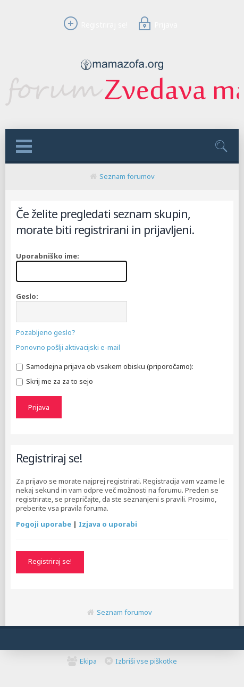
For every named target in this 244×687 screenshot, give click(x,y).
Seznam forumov (127, 176)
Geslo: (27, 296)
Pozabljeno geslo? (45, 332)
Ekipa (88, 661)
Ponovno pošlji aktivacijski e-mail (68, 347)
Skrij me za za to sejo (54, 381)
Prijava (156, 25)
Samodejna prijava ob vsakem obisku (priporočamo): (104, 366)
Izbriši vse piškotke (146, 661)
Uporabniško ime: (47, 256)
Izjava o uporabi (108, 524)
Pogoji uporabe (43, 524)
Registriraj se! (94, 25)
